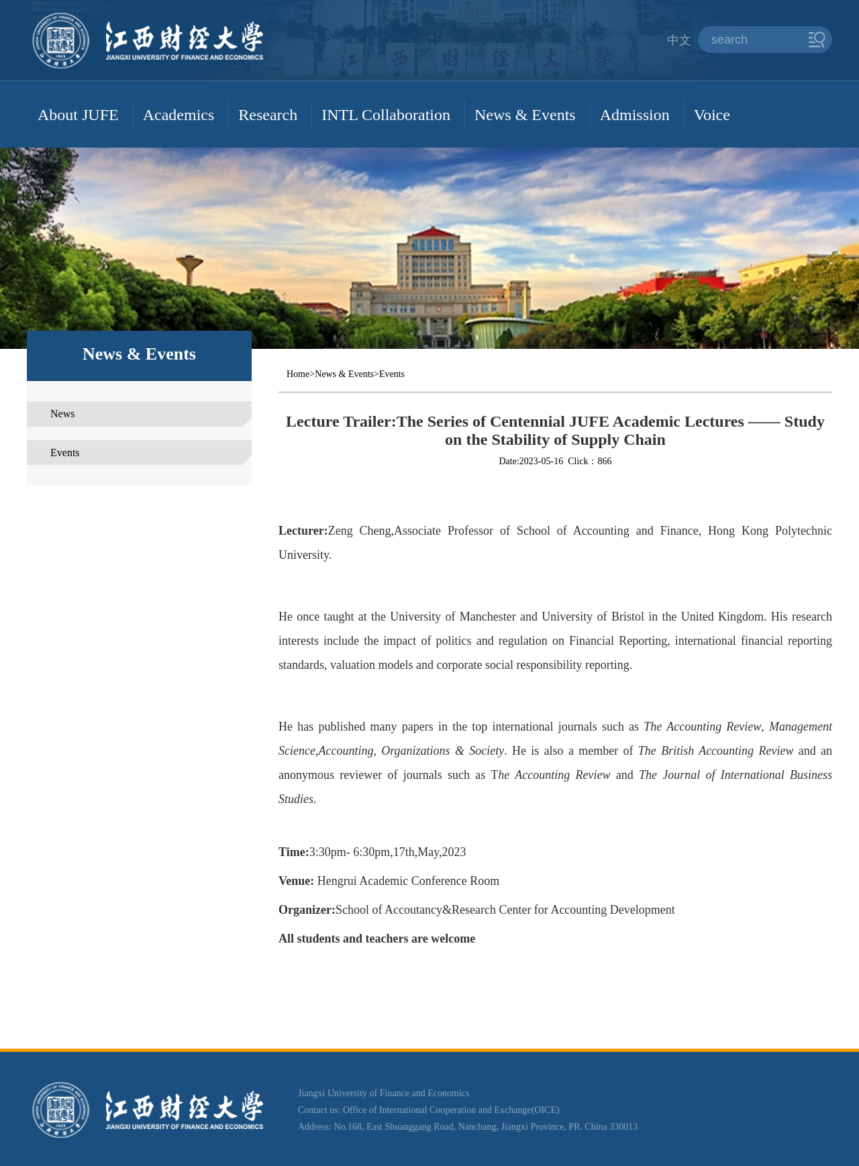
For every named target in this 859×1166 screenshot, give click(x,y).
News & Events (525, 114)
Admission (635, 114)
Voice (712, 114)
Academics (179, 114)
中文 (679, 40)
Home (298, 374)
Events (65, 452)
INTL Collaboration (385, 114)
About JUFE (78, 114)
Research (267, 114)
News (62, 413)
